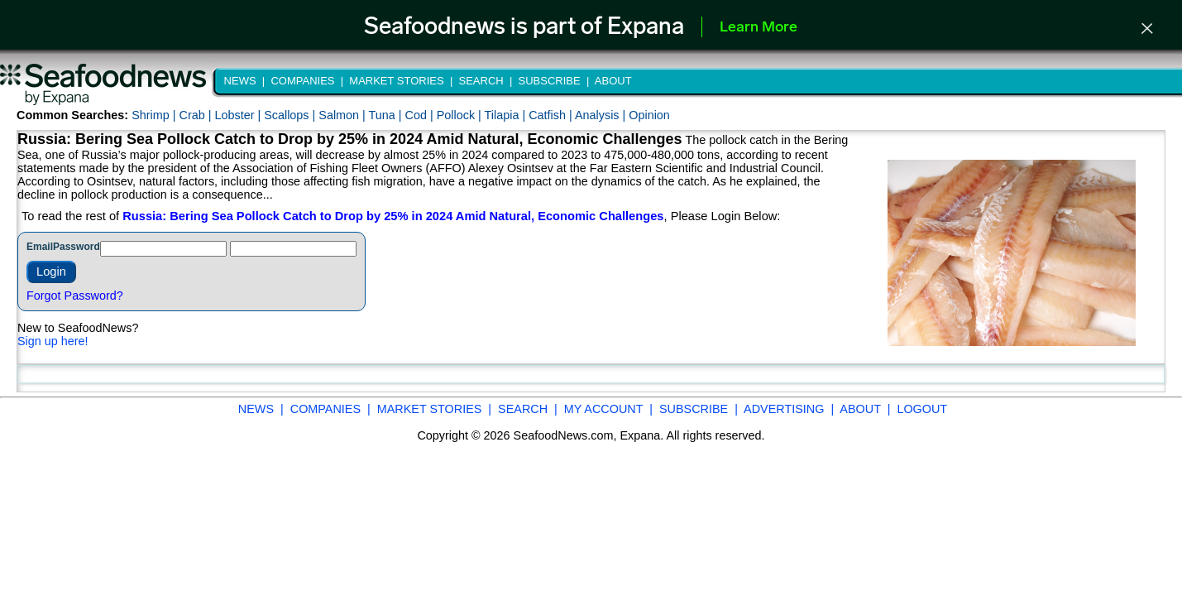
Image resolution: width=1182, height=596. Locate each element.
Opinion (649, 115)
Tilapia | (507, 115)
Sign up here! (53, 341)
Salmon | (343, 115)
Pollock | (461, 115)
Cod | (421, 115)
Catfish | (552, 115)
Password (76, 246)
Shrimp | (155, 115)
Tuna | (387, 115)
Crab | (196, 115)
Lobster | (239, 115)
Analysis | (602, 115)
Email (39, 246)
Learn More (758, 28)
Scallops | (291, 115)
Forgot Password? (74, 295)
